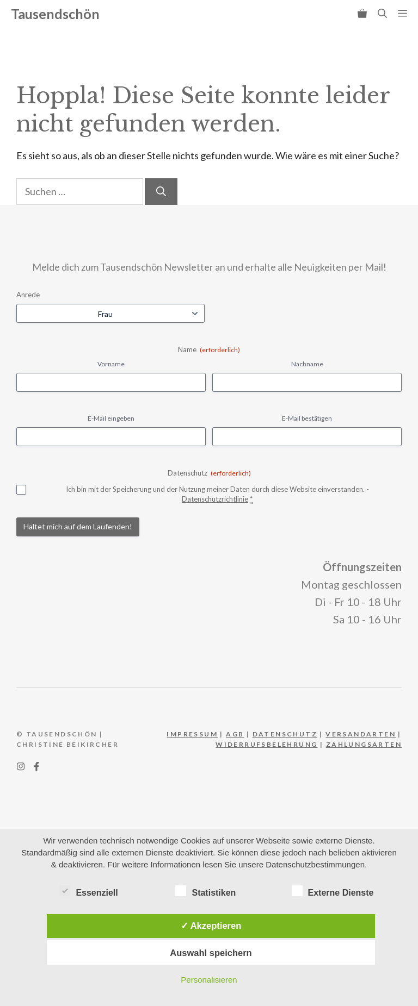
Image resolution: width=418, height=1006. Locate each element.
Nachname (307, 364)
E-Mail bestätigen (307, 418)
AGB (235, 734)
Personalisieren (209, 979)
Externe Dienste (333, 890)
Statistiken (205, 890)
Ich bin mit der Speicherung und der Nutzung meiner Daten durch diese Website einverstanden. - (217, 494)
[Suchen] (161, 191)
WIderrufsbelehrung (266, 744)
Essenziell (88, 890)
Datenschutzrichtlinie (215, 499)
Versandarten (360, 734)
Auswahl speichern (210, 953)
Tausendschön (55, 13)
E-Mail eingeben (111, 418)
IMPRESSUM (192, 734)
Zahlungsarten (364, 744)
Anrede (28, 294)
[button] (382, 13)
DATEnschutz (285, 734)
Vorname (111, 364)
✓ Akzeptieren (211, 925)
